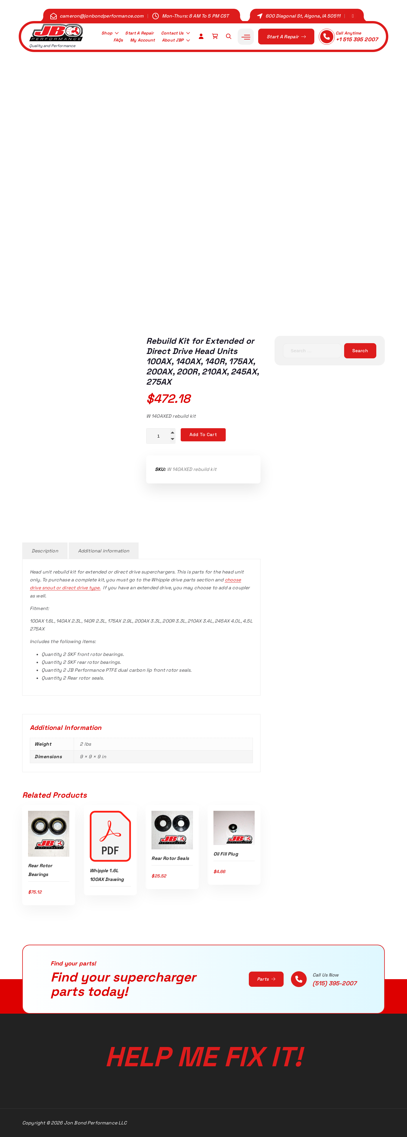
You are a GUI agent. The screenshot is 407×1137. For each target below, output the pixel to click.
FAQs (111, 40)
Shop (100, 33)
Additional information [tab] (104, 551)
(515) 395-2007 (334, 983)
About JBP (171, 40)
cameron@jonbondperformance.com (102, 16)
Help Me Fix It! (203, 1054)
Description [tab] (45, 551)
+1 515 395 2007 (357, 39)
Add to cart (203, 434)
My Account (138, 40)
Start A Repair (135, 33)
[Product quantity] (160, 436)
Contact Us (170, 33)
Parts (265, 979)
